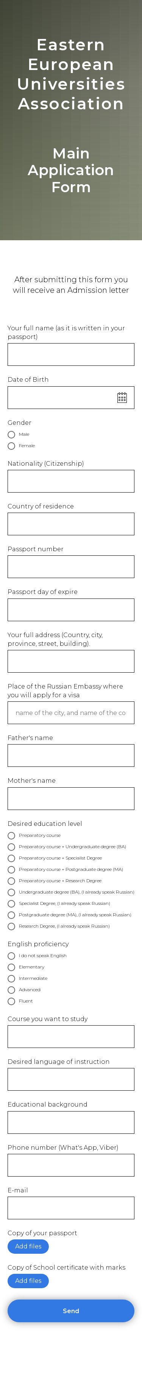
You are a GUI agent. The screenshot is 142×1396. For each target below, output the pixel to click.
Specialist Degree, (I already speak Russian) (59, 904)
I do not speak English (37, 956)
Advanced (24, 990)
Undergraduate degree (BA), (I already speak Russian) (71, 892)
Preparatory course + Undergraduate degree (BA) (67, 847)
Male (18, 434)
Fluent (20, 1001)
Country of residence (41, 506)
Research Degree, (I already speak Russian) (59, 926)
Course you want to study (47, 1019)
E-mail (18, 1190)
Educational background (47, 1104)
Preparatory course (34, 835)
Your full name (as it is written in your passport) (66, 332)
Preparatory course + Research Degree (54, 881)
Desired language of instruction (59, 1061)
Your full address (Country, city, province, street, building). (55, 639)
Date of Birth (28, 379)
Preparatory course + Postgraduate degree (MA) (65, 870)
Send (98, 1311)
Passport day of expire (43, 591)
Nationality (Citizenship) (46, 463)
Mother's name (32, 780)
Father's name (30, 738)
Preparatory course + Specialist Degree (55, 858)
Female (21, 446)
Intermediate (27, 978)
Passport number (36, 549)
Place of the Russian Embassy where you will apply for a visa (65, 691)
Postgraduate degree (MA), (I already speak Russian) (69, 915)
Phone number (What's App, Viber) (63, 1147)
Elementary (26, 967)
